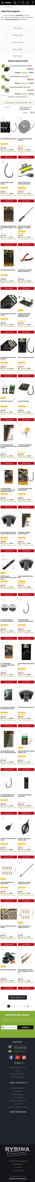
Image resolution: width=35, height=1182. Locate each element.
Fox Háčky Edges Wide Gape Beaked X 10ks (8, 795)
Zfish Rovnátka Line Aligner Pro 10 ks (24, 926)
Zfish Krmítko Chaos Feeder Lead (24, 839)
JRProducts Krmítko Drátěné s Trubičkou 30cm (24, 228)
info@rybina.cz (20, 1051)
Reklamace (17, 1104)
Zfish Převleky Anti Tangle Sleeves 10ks (26, 751)
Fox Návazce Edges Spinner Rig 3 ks (24, 533)
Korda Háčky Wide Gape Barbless (8, 358)
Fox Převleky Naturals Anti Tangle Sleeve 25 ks (8, 751)
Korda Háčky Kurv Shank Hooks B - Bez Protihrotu (8, 533)
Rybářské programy (8, 6)
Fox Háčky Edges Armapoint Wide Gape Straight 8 (8, 665)
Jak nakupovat (17, 1091)
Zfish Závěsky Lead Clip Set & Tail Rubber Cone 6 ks (26, 971)
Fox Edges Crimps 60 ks (8, 270)
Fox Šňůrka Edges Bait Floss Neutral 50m (25, 445)
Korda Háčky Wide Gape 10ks (25, 576)
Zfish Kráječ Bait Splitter (8, 969)
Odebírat (25, 1027)
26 (25, 1006)
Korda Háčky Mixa (23, 401)
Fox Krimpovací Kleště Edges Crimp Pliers (25, 270)
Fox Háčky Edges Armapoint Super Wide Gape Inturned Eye (8, 490)
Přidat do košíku (26, 157)
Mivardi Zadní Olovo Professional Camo (24, 183)
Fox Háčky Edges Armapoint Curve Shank (25, 620)
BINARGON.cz (18, 1164)
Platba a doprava (17, 1094)
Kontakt (17, 1070)
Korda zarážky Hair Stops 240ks (8, 926)
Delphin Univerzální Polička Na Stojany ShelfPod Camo (24, 315)
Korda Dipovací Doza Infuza (19, 76)
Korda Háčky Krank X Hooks (7, 183)
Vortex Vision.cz (18, 1170)
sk (33, 4)
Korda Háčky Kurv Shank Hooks (21, 66)
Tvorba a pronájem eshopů (18, 1161)
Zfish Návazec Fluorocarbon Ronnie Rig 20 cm (9, 577)
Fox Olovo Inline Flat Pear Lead (9, 839)
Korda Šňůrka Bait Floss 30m (20, 87)
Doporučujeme (25, 107)
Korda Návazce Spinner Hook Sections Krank (8, 708)
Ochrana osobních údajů (17, 1101)
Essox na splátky (17, 1097)
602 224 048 (20, 1048)
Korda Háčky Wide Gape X (26, 707)
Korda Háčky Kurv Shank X (26, 357)
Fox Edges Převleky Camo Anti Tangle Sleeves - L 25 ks (9, 228)
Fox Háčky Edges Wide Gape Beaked (25, 489)
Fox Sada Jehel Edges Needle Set (25, 795)
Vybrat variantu (9, 157)
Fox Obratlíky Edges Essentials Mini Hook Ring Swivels (9, 446)
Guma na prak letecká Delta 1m (25, 139)
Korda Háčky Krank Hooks (9, 138)
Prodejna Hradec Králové (17, 1067)
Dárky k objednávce (18, 1074)
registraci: (24, 72)
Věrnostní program (17, 1077)
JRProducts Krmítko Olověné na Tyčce (24, 883)
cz (33, 2)
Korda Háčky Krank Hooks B (26, 664)
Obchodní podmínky (17, 1088)
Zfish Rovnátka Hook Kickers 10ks (7, 883)
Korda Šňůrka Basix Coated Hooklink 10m (7, 620)
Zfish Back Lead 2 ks (7, 401)
